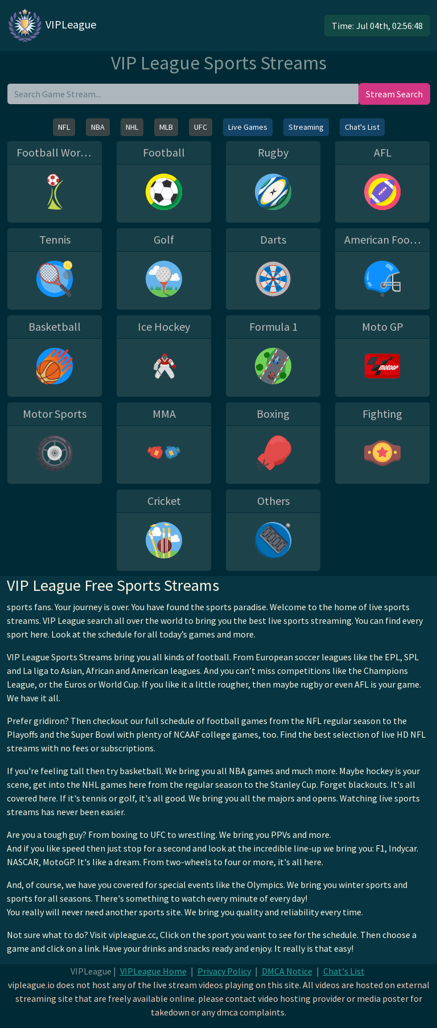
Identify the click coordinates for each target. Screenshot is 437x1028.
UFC (200, 127)
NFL (64, 127)
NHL (132, 127)
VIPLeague (51, 25)
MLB (166, 127)
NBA (98, 127)
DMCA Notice (287, 971)
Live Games (247, 127)
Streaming (306, 127)
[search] (183, 94)
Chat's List (362, 127)
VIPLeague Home (153, 971)
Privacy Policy (224, 971)
